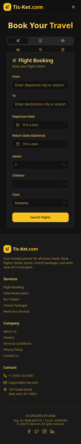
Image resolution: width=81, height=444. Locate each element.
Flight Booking (13, 287)
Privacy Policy (12, 349)
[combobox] (40, 165)
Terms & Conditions (17, 343)
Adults (17, 156)
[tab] (18, 41)
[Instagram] (44, 431)
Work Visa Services (16, 311)
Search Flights (40, 217)
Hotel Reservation (16, 293)
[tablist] (40, 41)
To (14, 95)
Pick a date (27, 125)
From (16, 76)
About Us (9, 331)
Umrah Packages (15, 305)
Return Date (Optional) (28, 135)
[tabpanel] (40, 140)
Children (18, 175)
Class (16, 194)
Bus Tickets (11, 299)
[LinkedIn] (52, 431)
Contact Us (11, 356)
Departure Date (23, 116)
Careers (8, 337)
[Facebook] (29, 431)
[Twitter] (37, 431)
